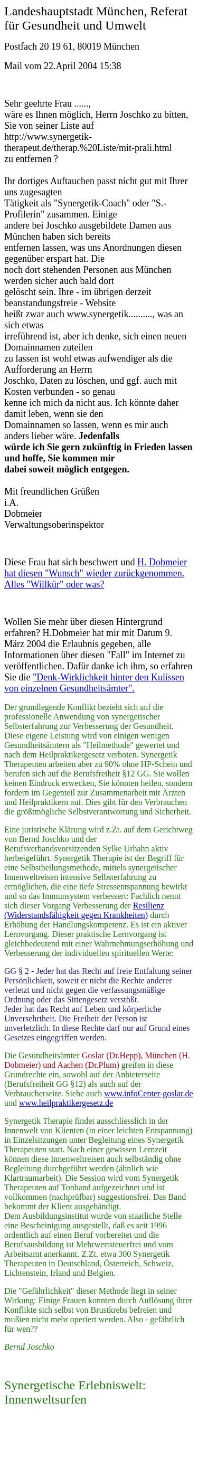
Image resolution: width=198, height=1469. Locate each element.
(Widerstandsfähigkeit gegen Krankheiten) (76, 915)
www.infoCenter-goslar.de (148, 1093)
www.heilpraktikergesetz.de (66, 1102)
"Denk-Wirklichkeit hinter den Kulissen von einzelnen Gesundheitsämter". (94, 683)
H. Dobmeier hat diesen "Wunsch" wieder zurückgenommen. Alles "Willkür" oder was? (95, 573)
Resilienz (149, 905)
